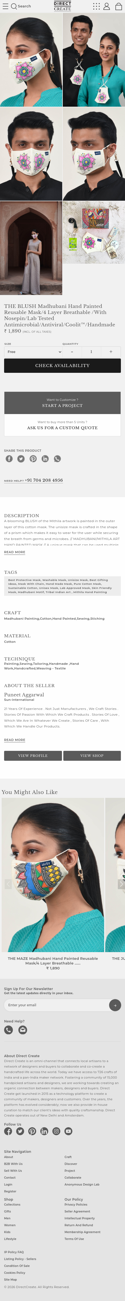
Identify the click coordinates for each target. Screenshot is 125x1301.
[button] (121, 884)
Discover (71, 1164)
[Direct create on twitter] (21, 1131)
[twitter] (21, 459)
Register (10, 1191)
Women (10, 1225)
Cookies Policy (14, 1273)
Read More (14, 552)
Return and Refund (79, 1225)
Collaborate (73, 1177)
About (8, 1157)
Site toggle (5, 6)
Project (70, 1171)
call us (9, 1029)
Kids (7, 1232)
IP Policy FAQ (14, 1252)
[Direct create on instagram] (57, 1131)
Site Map (10, 1279)
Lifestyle (10, 1239)
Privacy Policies (76, 1204)
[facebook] (9, 459)
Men (7, 1218)
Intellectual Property (80, 1218)
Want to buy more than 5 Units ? (62, 425)
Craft (68, 1157)
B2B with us (13, 1164)
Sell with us (13, 1171)
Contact (10, 1177)
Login (8, 1184)
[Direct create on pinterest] (33, 1131)
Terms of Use (74, 1239)
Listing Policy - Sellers (20, 1259)
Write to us (23, 1029)
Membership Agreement (83, 1232)
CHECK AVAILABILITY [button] (62, 365)
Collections (12, 1204)
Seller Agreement (77, 1211)
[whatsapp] (57, 459)
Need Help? (33, 480)
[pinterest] (33, 459)
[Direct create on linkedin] (45, 1131)
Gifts (7, 1211)
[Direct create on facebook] (9, 1131)
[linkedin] (45, 459)
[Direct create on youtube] (69, 1131)
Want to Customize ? (62, 403)
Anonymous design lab (82, 1184)
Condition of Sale (17, 1266)
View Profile (33, 756)
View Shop (92, 756)
